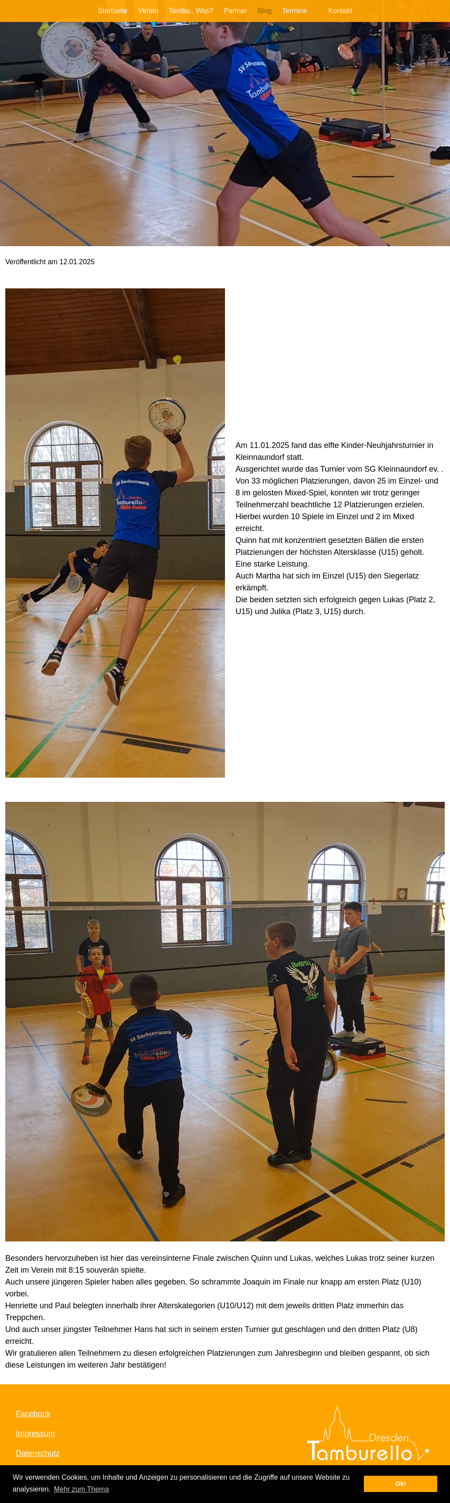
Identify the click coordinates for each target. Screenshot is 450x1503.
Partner (235, 11)
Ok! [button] (401, 1483)
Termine (294, 11)
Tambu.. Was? (191, 11)
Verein (148, 11)
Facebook (33, 1413)
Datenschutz (38, 1453)
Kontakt (340, 11)
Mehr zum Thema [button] (81, 1489)
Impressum (35, 1433)
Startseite (113, 11)
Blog (265, 11)
